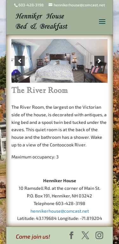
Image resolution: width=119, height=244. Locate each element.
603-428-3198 (30, 5)
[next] (99, 61)
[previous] (20, 61)
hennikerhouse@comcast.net (59, 211)
